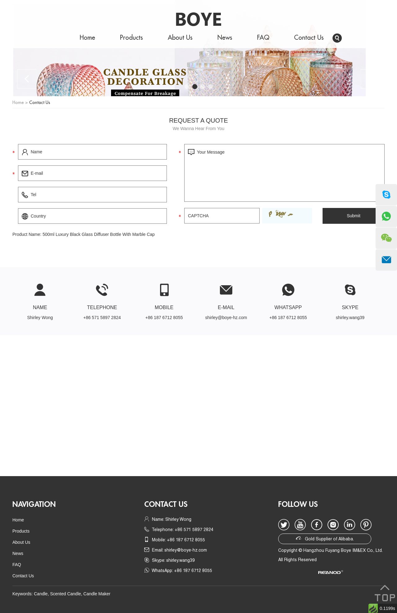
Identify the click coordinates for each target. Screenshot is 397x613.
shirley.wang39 (350, 317)
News (224, 37)
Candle (40, 593)
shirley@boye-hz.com (226, 317)
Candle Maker (96, 593)
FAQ (263, 37)
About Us (180, 37)
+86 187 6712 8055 (288, 317)
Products (131, 37)
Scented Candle (65, 593)
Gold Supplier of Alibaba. (325, 538)
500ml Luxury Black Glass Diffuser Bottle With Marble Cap (98, 234)
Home (87, 37)
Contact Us (309, 37)
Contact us (166, 504)
